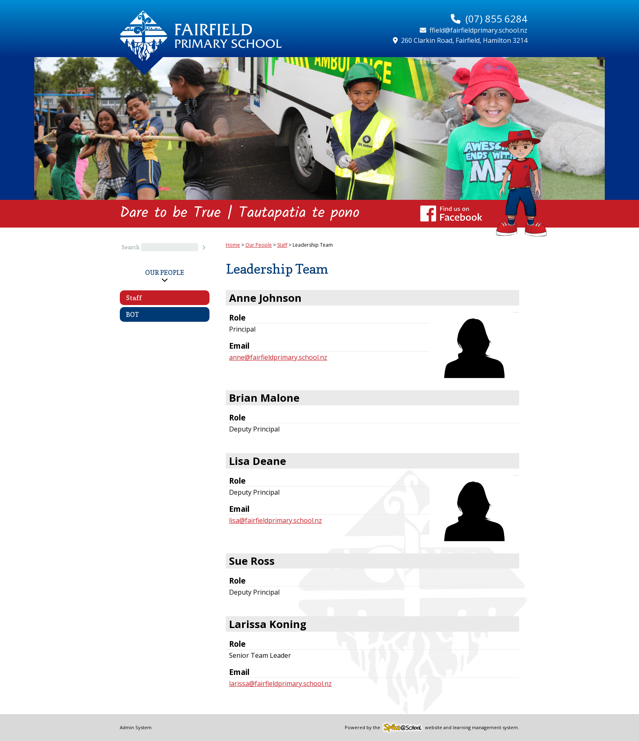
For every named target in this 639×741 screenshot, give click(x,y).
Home (233, 244)
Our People (164, 272)
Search (130, 247)
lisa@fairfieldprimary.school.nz (275, 520)
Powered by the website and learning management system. (432, 727)
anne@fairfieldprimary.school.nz (278, 357)
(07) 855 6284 (496, 18)
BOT (132, 314)
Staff (134, 298)
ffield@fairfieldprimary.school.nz (478, 30)
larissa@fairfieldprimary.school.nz (280, 683)
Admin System (136, 727)
